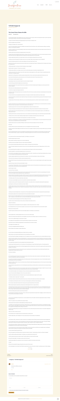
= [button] (58, 1)
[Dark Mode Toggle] (58, 399)
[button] (44, 4)
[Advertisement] (30, 15)
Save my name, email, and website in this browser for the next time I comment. (19, 390)
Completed (43, 4)
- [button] (55, 1)
